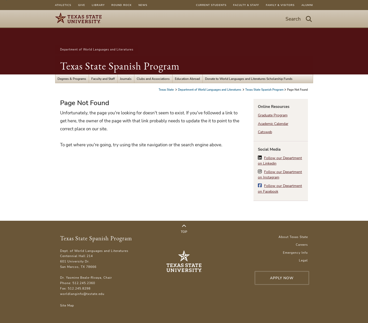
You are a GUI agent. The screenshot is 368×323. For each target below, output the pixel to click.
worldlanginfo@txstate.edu (82, 294)
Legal (303, 260)
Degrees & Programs (72, 78)
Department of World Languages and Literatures (96, 49)
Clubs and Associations (153, 78)
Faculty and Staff (103, 78)
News (142, 5)
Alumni (307, 5)
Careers (302, 244)
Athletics (63, 5)
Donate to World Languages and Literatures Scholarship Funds (248, 78)
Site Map (67, 305)
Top (184, 229)
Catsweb (265, 132)
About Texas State (293, 237)
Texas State (167, 90)
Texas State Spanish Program (119, 66)
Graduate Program (273, 115)
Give (81, 5)
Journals (126, 78)
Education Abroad (187, 78)
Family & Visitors (280, 5)
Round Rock (121, 5)
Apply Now (282, 278)
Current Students (211, 5)
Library (98, 5)
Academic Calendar (273, 123)
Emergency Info (295, 252)
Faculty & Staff (246, 5)
